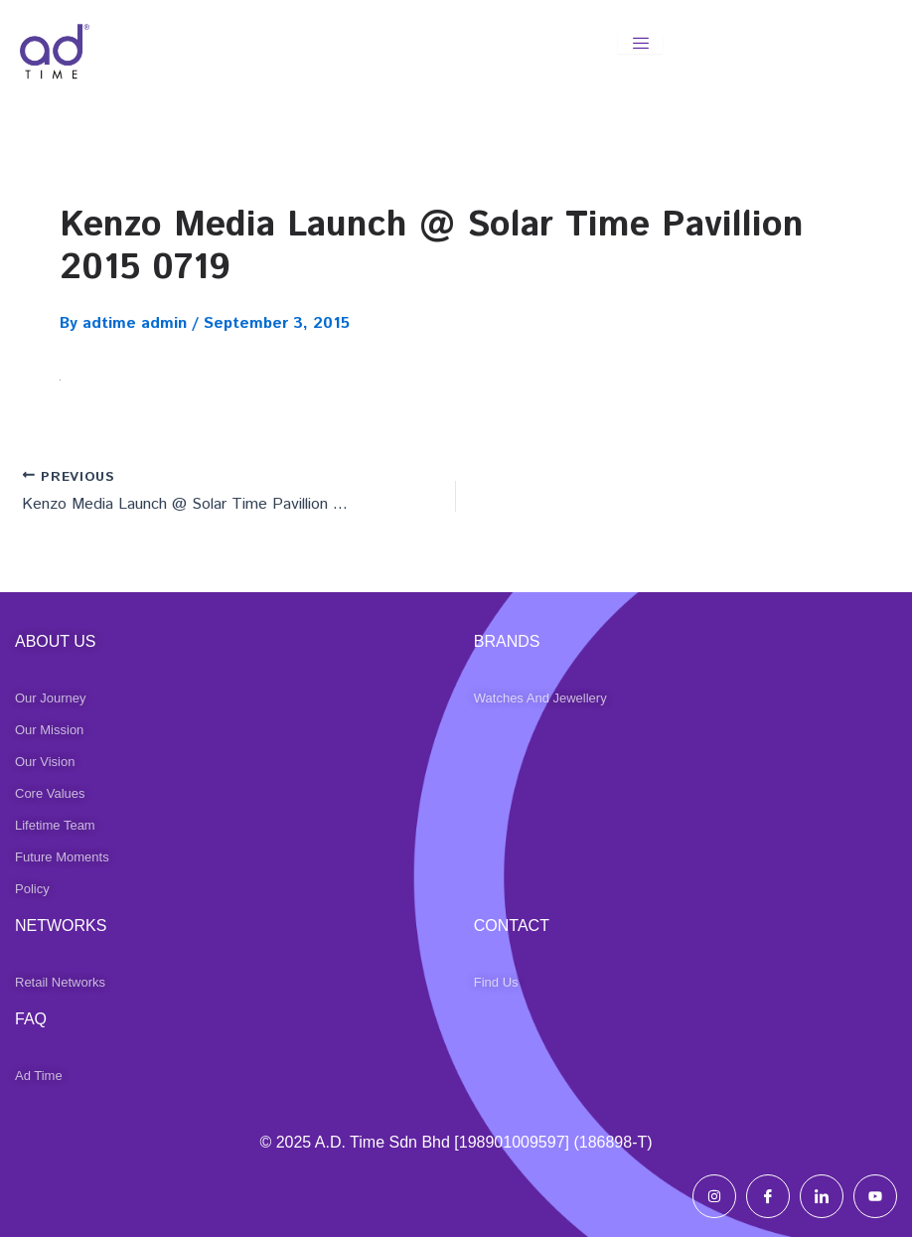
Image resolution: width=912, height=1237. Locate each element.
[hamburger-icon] (640, 44)
